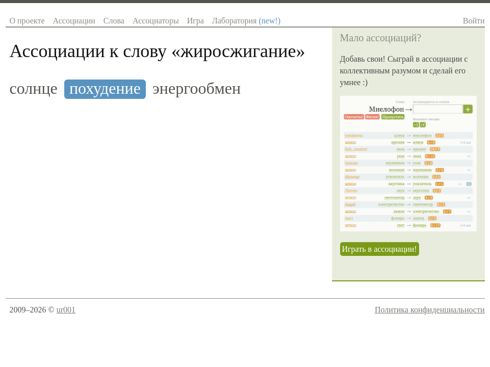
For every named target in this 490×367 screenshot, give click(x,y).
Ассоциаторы (156, 20)
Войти (474, 20)
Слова (114, 20)
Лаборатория (246, 20)
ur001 (66, 309)
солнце (34, 88)
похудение (105, 88)
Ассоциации (74, 20)
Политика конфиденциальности (430, 309)
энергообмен (196, 88)
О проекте (27, 20)
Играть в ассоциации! (379, 249)
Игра (195, 20)
